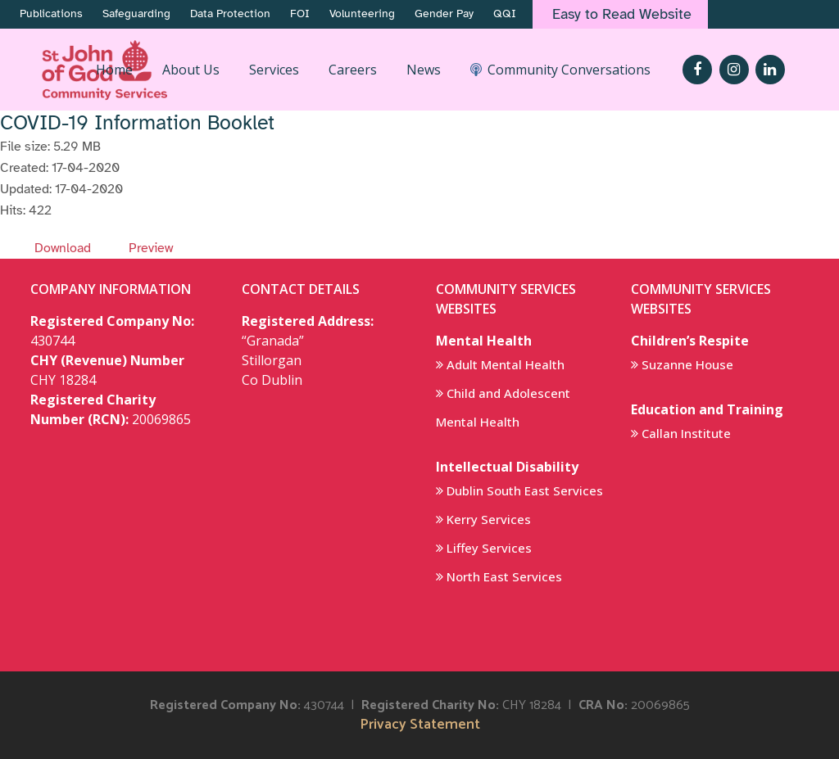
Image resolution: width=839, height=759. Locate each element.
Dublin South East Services (525, 490)
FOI (300, 13)
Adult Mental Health (506, 364)
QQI (504, 13)
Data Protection (230, 13)
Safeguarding (136, 13)
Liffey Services (489, 548)
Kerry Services (489, 519)
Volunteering (362, 13)
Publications (51, 13)
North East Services (504, 576)
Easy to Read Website (622, 13)
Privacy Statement (420, 725)
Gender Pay (444, 13)
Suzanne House (687, 364)
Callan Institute (686, 433)
